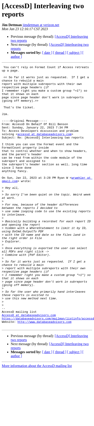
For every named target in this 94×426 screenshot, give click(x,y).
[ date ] (47, 53)
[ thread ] (59, 53)
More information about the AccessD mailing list (37, 418)
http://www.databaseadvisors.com (44, 373)
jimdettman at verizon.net (41, 25)
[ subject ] (74, 53)
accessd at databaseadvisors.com (44, 148)
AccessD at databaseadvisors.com (29, 365)
